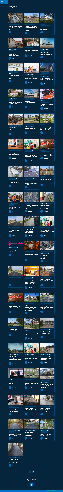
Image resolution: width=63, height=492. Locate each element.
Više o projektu (14, 32)
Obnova (15, 49)
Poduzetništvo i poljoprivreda (45, 25)
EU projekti (11, 24)
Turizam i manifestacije (44, 52)
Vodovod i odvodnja (12, 127)
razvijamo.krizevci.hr (31, 488)
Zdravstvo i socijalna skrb (45, 76)
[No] (61, 490)
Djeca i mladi (27, 74)
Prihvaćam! (48, 490)
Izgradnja (47, 49)
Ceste (26, 178)
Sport (14, 179)
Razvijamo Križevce (13, 2)
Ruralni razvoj (11, 50)
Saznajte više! (53, 490)
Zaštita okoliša (16, 24)
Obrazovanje (43, 50)
